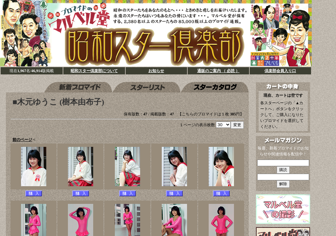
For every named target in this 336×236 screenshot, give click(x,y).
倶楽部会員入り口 (280, 71)
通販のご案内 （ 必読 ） (218, 71)
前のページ (22, 139)
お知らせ (156, 71)
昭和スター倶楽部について (94, 71)
